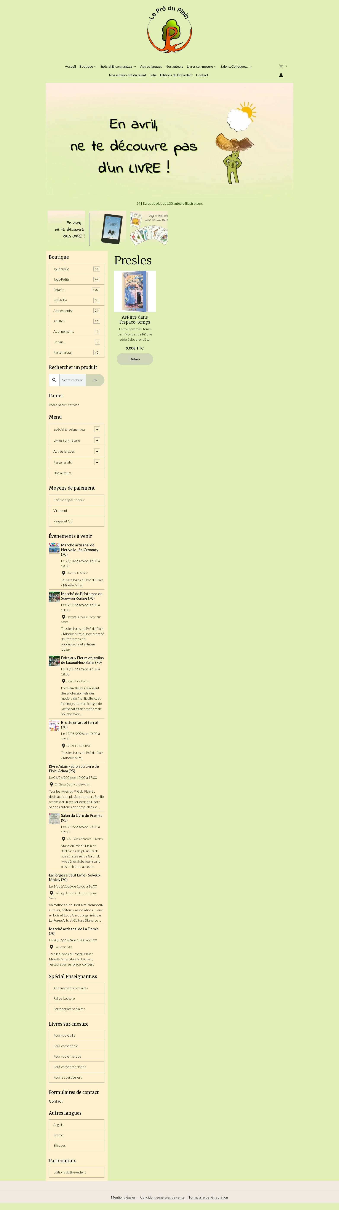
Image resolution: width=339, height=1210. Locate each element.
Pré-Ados (76, 303)
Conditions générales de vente (162, 1204)
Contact (202, 77)
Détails (135, 361)
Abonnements (76, 334)
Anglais (58, 1131)
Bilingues (59, 1152)
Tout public (76, 271)
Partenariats (76, 356)
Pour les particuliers (67, 1083)
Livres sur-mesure (200, 69)
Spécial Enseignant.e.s (117, 69)
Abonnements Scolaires (70, 992)
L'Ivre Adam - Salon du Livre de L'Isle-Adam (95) (74, 772)
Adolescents (76, 313)
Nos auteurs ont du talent (127, 77)
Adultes (76, 324)
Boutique (86, 69)
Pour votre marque (67, 1062)
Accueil (70, 69)
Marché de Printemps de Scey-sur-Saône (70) (82, 599)
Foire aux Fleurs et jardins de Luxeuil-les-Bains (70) (82, 664)
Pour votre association (69, 1072)
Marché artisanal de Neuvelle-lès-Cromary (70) (80, 553)
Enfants (76, 292)
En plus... (76, 345)
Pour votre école (65, 1051)
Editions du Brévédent (176, 77)
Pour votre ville (64, 1040)
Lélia (153, 77)
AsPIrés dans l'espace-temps (135, 322)
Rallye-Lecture (64, 1003)
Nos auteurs (174, 69)
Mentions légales (123, 1204)
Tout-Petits (76, 281)
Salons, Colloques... (235, 69)
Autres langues (151, 69)
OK (95, 384)
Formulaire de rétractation (208, 1204)
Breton (58, 1141)
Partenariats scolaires (69, 1013)
